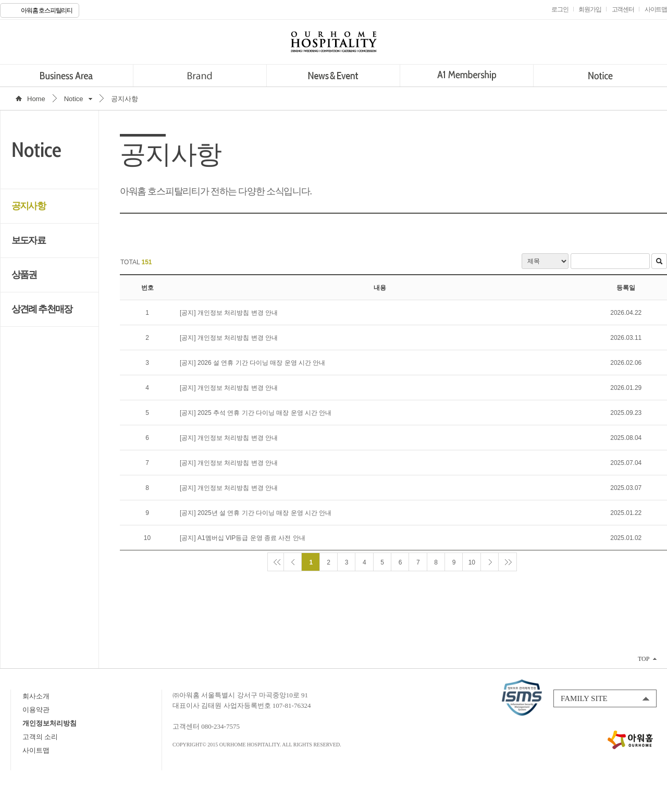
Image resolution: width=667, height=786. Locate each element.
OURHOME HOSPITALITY (333, 41)
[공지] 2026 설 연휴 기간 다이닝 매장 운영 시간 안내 (252, 362)
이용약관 (36, 710)
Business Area (66, 76)
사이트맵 (36, 750)
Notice (600, 76)
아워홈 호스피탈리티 (46, 10)
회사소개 (36, 696)
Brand (199, 76)
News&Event (333, 76)
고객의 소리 (40, 737)
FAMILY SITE (584, 698)
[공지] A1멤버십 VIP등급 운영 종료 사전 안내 (242, 538)
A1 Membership (466, 76)
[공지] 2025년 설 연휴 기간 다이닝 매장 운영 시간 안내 (255, 513)
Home (36, 99)
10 (471, 562)
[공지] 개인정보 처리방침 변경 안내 (229, 312)
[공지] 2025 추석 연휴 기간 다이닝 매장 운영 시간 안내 (255, 412)
